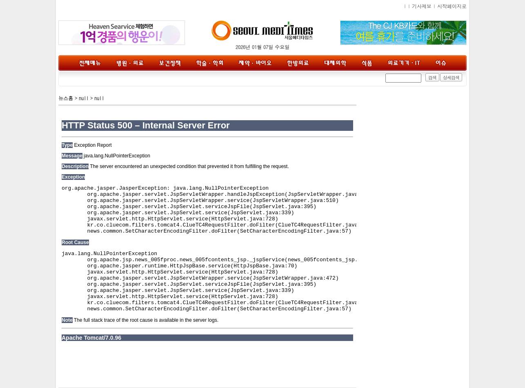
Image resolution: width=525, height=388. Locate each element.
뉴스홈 (65, 97)
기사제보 (422, 5)
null (84, 97)
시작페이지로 (452, 5)
